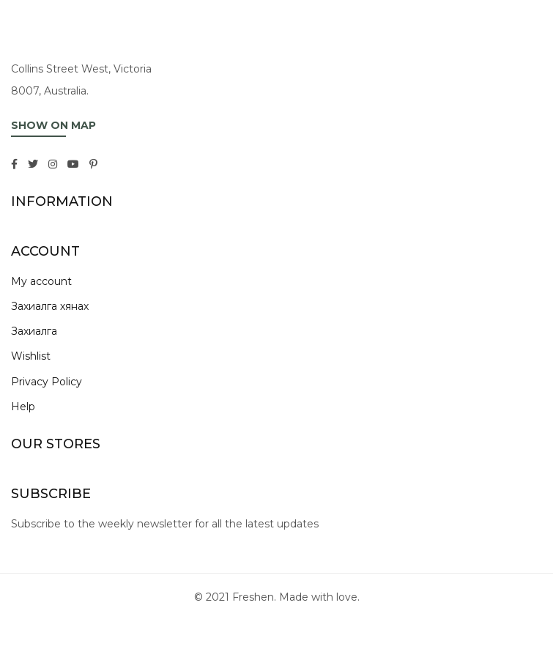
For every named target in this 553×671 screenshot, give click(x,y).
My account (41, 281)
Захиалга (34, 331)
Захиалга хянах (50, 306)
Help (23, 406)
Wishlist (31, 356)
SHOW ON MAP (53, 125)
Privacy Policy (46, 381)
